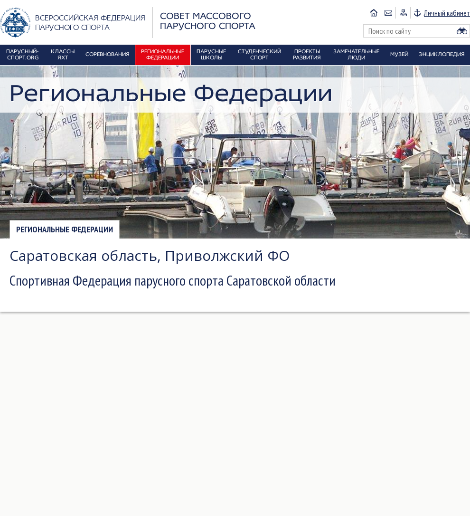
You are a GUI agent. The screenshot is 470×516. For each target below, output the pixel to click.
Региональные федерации (64, 229)
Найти (462, 31)
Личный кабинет (447, 13)
